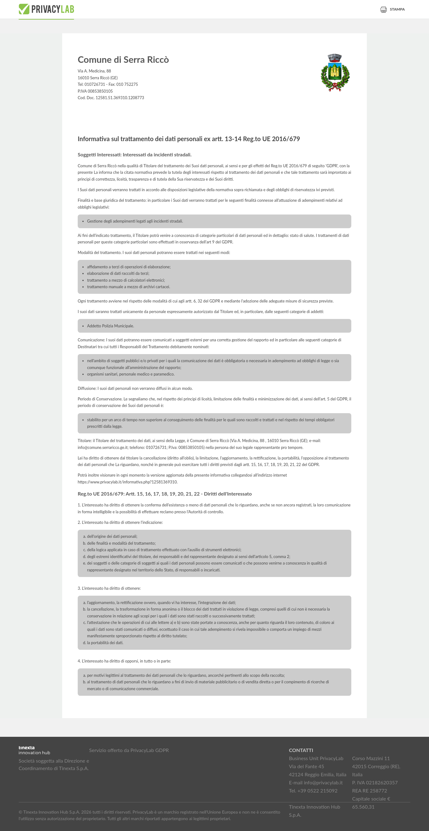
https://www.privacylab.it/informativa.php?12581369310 (127, 482)
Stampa (393, 9)
